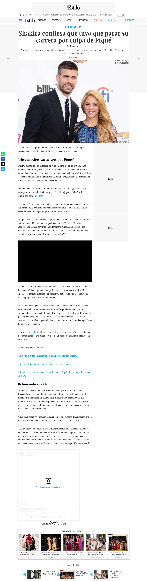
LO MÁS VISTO (73, 564)
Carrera (45, 524)
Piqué (58, 524)
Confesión (52, 524)
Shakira (43, 305)
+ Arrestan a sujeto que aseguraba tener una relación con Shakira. (47, 356)
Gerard (77, 401)
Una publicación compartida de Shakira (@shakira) (49, 517)
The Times (38, 196)
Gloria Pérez (75, 46)
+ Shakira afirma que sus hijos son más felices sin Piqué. (43, 364)
